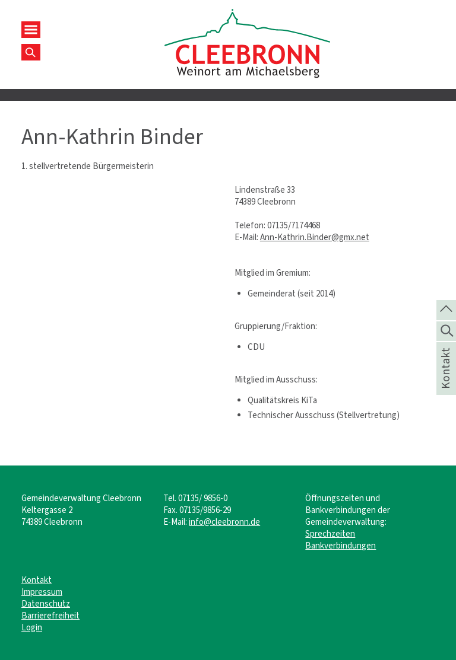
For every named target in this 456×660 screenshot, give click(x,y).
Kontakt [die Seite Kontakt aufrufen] (445, 384)
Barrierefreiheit (50, 615)
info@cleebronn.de (224, 522)
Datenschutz (45, 604)
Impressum (41, 592)
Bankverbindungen (340, 545)
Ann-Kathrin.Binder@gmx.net (314, 237)
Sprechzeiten (330, 534)
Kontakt (36, 580)
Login (31, 627)
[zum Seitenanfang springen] (446, 308)
